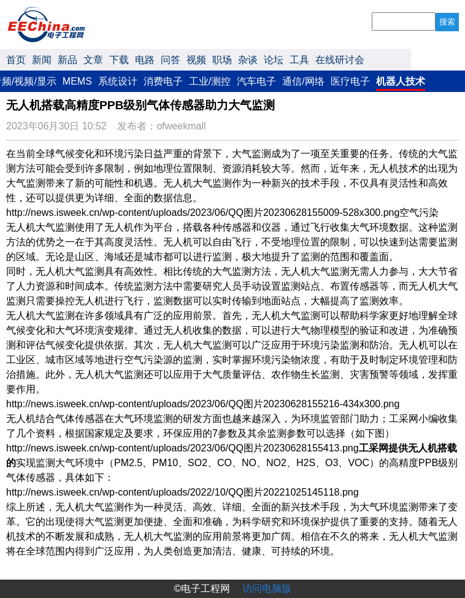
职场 (222, 60)
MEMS (77, 81)
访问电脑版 (266, 588)
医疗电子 (350, 81)
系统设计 (117, 81)
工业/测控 (210, 81)
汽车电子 (256, 81)
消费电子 (163, 81)
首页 (16, 60)
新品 (67, 60)
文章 (93, 60)
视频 (196, 60)
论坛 (273, 60)
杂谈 (248, 60)
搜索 (447, 21)
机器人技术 (400, 81)
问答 (170, 60)
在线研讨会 (339, 60)
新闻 (42, 60)
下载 (119, 60)
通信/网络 (303, 81)
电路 (145, 60)
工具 (299, 60)
